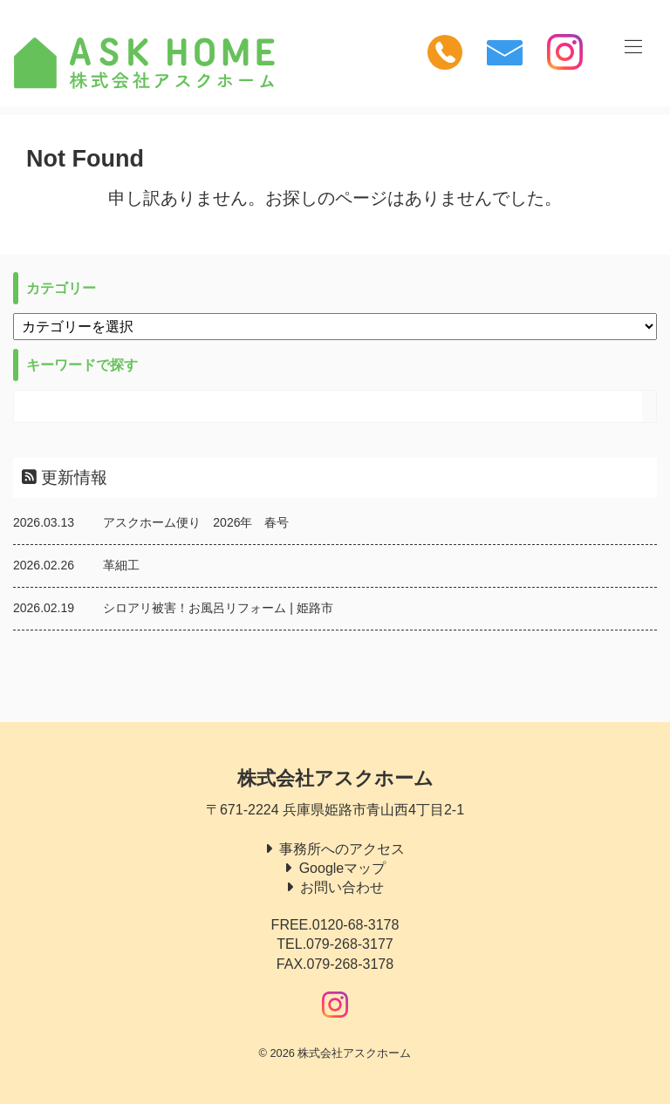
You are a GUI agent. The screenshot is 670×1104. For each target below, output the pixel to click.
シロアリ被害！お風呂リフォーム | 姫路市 (217, 608)
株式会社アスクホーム (335, 778)
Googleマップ (342, 868)
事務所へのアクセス (342, 849)
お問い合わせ (342, 887)
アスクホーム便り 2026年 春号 (196, 522)
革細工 (121, 565)
